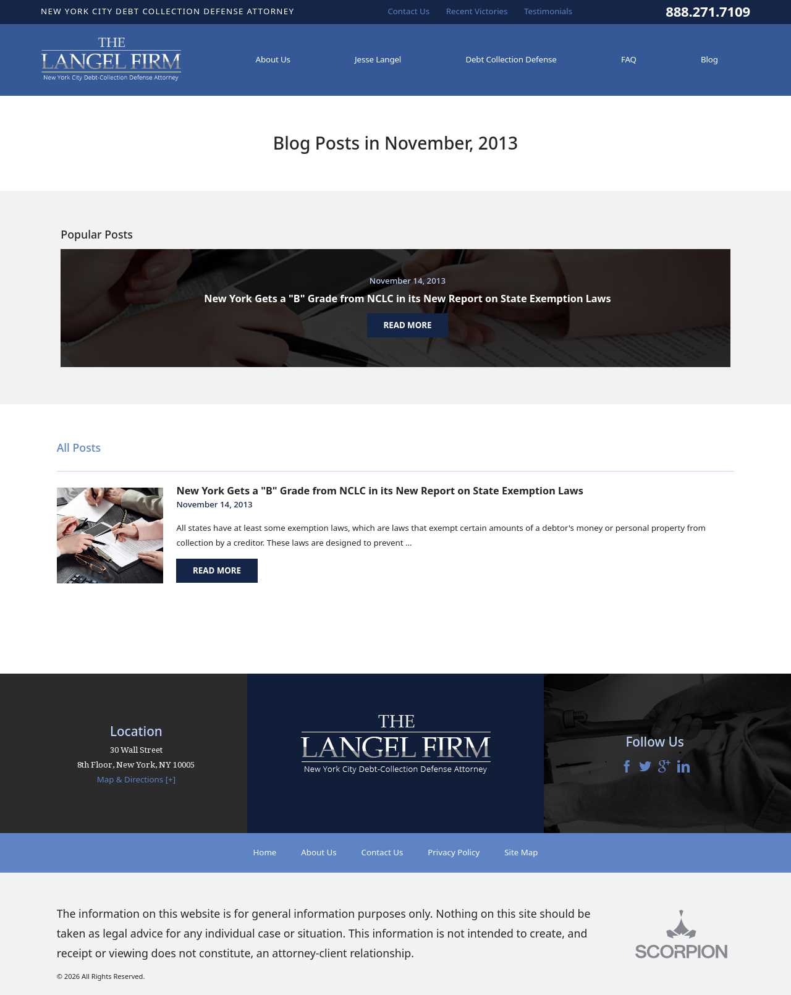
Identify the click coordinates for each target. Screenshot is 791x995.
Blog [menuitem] (709, 59)
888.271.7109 (708, 12)
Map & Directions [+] (136, 779)
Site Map (521, 852)
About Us (318, 852)
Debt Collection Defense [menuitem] (510, 59)
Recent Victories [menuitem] (477, 11)
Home (264, 852)
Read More (217, 570)
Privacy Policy (454, 852)
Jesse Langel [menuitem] (378, 59)
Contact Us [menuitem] (408, 11)
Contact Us (383, 852)
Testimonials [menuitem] (548, 11)
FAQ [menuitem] (629, 59)
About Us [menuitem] (273, 59)
